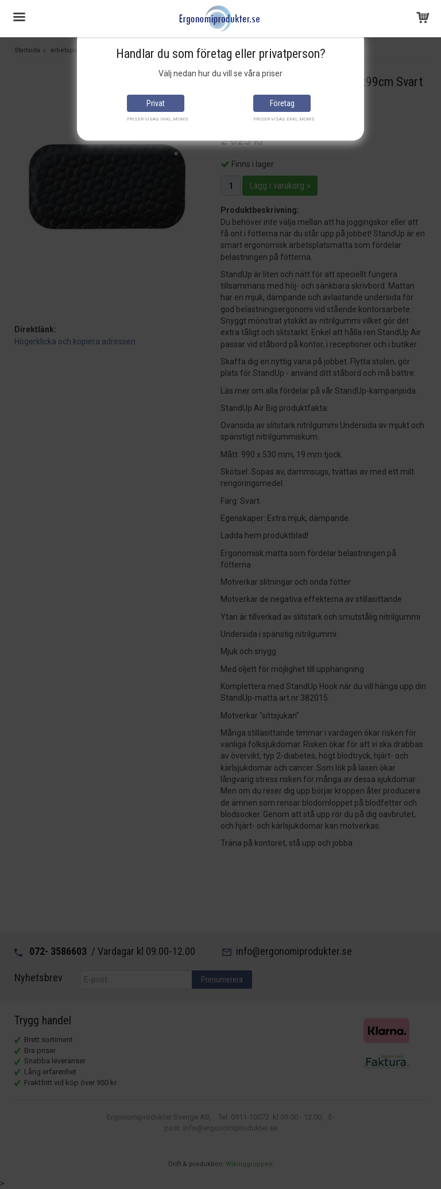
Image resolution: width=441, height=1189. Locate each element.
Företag (282, 103)
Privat (155, 103)
